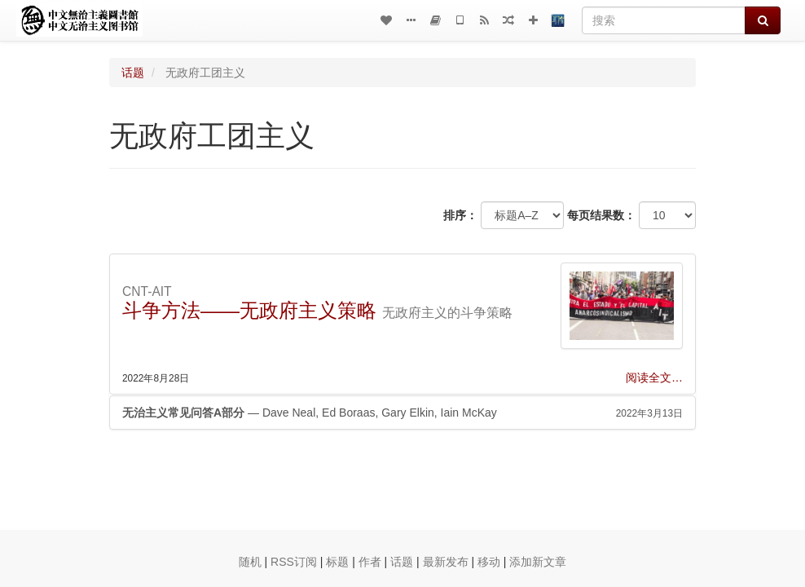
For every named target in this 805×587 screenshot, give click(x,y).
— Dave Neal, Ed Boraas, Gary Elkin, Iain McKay (402, 412)
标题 (337, 561)
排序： (460, 215)
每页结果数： (601, 215)
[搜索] (664, 20)
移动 (488, 561)
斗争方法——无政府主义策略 (249, 310)
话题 (132, 72)
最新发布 (445, 561)
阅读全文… (654, 377)
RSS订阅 (294, 561)
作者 (370, 561)
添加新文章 (537, 561)
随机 (250, 561)
